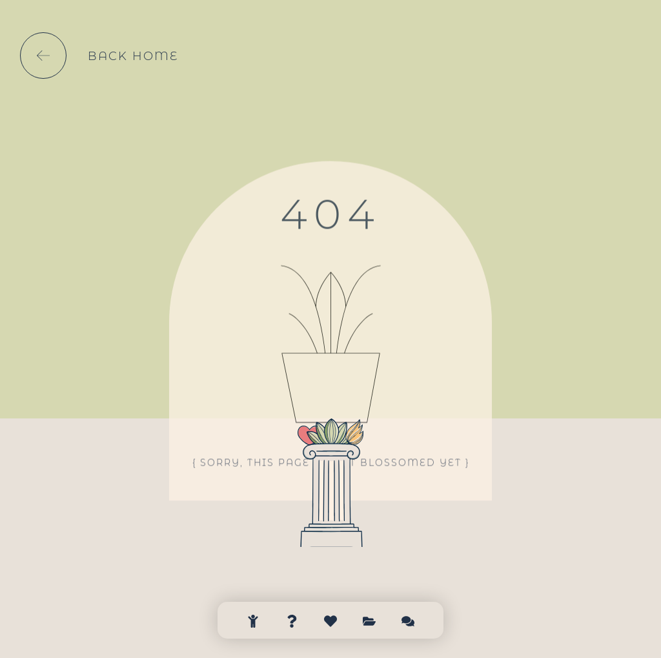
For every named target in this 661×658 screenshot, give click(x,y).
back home (133, 56)
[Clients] (369, 613)
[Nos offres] (330, 613)
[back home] (43, 55)
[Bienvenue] (253, 613)
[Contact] (408, 613)
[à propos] (291, 613)
